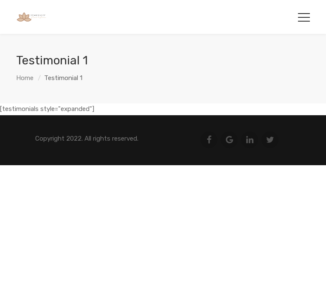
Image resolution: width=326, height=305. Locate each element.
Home (25, 78)
